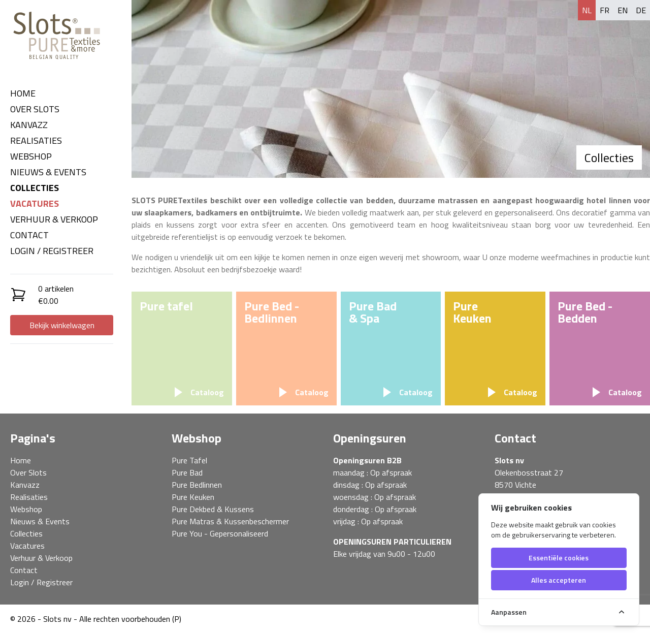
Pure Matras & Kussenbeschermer (230, 521)
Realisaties (36, 140)
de (641, 10)
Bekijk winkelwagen (61, 325)
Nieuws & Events (48, 172)
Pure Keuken (193, 497)
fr (604, 10)
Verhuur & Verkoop (54, 219)
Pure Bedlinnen (197, 485)
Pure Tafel (189, 460)
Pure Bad (187, 472)
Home (23, 93)
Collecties (34, 188)
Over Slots (34, 109)
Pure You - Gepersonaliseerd (220, 533)
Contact (29, 235)
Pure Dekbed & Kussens (213, 509)
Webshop (31, 156)
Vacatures (34, 203)
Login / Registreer (51, 251)
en (623, 10)
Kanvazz (29, 125)
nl (587, 10)
